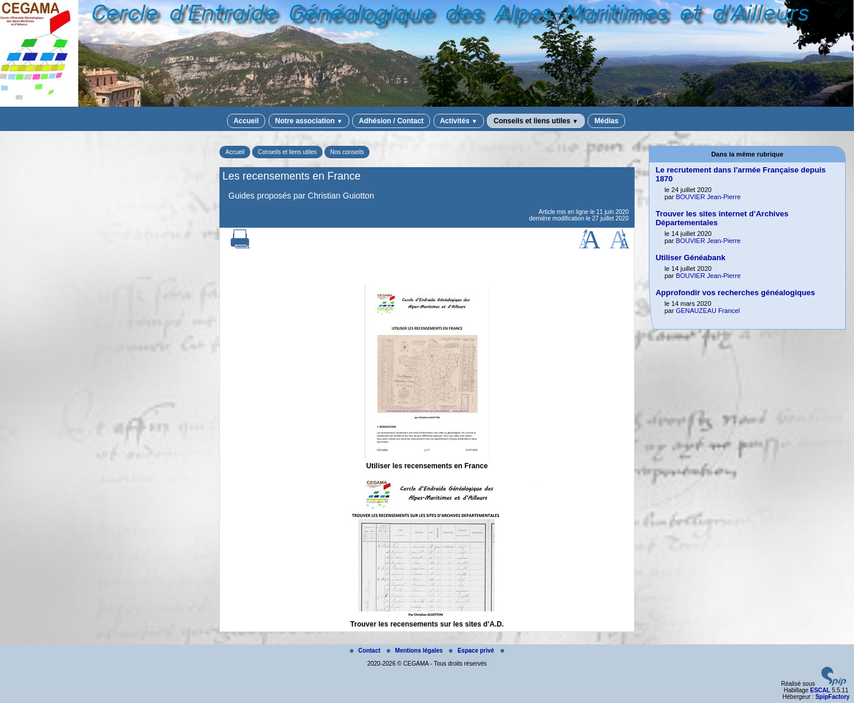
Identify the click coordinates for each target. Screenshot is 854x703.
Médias (606, 121)
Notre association (309, 121)
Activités (458, 121)
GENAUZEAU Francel (707, 310)
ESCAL (820, 690)
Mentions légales (415, 650)
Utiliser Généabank (690, 257)
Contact (366, 650)
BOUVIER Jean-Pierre (707, 196)
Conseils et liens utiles (535, 121)
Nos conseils (347, 152)
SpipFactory (832, 697)
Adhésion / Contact (391, 121)
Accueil (246, 121)
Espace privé (472, 650)
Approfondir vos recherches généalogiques (735, 292)
